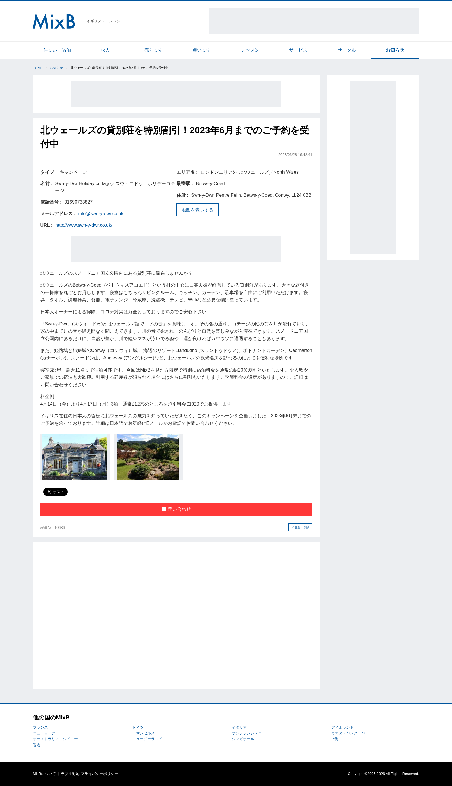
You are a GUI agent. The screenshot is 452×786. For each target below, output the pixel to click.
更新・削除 (300, 527)
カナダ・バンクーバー (350, 733)
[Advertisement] (314, 21)
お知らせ (395, 50)
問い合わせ (176, 509)
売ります (153, 50)
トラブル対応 (68, 774)
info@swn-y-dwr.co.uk (100, 213)
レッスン (250, 50)
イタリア (239, 727)
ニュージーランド (147, 739)
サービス (298, 50)
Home (37, 67)
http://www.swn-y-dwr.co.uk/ (83, 225)
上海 (335, 739)
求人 (105, 50)
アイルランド (342, 727)
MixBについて (44, 774)
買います (202, 50)
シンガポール (243, 739)
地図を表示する (197, 209)
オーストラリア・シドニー (55, 739)
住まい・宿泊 (57, 50)
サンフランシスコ (247, 733)
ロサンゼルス (143, 733)
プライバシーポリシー (99, 774)
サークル (347, 50)
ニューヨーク (44, 733)
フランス (40, 727)
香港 (36, 745)
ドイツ (138, 727)
